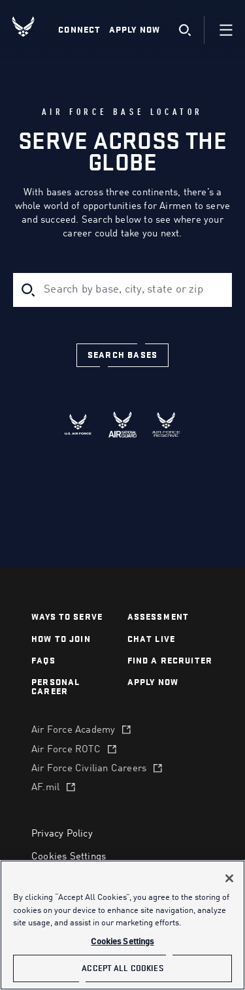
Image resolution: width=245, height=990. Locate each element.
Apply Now (135, 30)
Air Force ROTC (66, 750)
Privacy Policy (62, 834)
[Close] (229, 878)
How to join (61, 639)
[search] (184, 30)
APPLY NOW (153, 682)
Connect (79, 30)
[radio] (79, 424)
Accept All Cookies (122, 968)
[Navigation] (226, 30)
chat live (151, 639)
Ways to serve (67, 617)
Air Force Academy (73, 730)
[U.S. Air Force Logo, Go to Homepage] (33, 26)
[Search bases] (122, 355)
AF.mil (45, 788)
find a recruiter (170, 660)
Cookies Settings (68, 857)
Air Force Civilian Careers (88, 769)
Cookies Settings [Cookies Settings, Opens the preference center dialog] (122, 942)
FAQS (43, 660)
